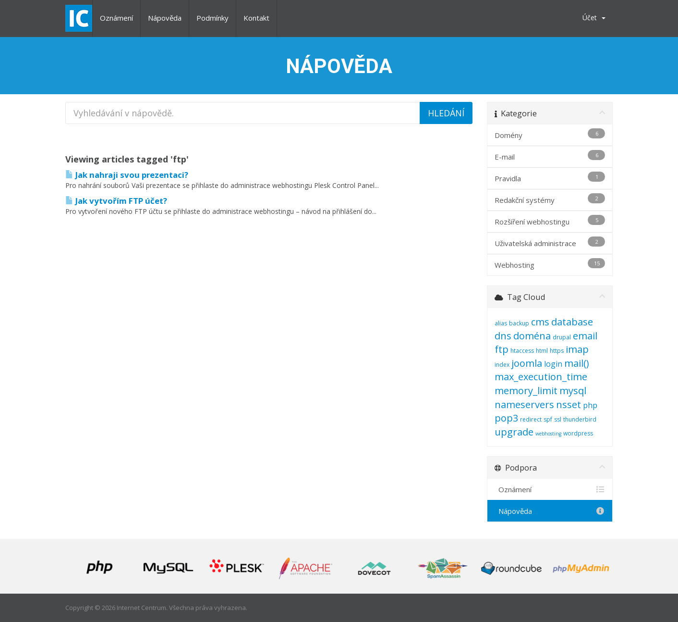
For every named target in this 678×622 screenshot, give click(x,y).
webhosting (548, 433)
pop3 (506, 417)
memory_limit (526, 390)
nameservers (524, 404)
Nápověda (165, 18)
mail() (576, 363)
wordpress (578, 433)
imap (577, 349)
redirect (531, 419)
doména (532, 335)
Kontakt (256, 18)
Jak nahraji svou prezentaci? (126, 174)
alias (501, 323)
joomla (526, 363)
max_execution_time (541, 376)
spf (548, 419)
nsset (568, 404)
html (542, 351)
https (557, 351)
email (585, 335)
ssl (557, 419)
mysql (572, 390)
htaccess (522, 351)
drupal (562, 337)
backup (519, 323)
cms (540, 321)
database (572, 321)
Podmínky (212, 18)
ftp (501, 349)
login (553, 364)
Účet (593, 17)
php (590, 405)
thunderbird (579, 419)
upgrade (514, 431)
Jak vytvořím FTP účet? (116, 200)
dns (503, 335)
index (502, 365)
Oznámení (116, 18)
